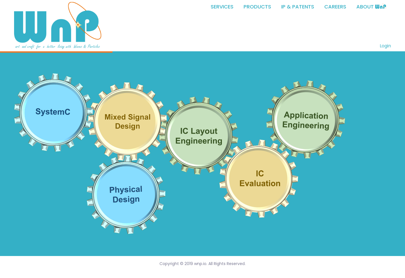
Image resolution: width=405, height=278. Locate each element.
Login (385, 46)
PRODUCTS (257, 6)
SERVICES (222, 6)
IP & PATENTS (297, 6)
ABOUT (371, 6)
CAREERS (335, 6)
